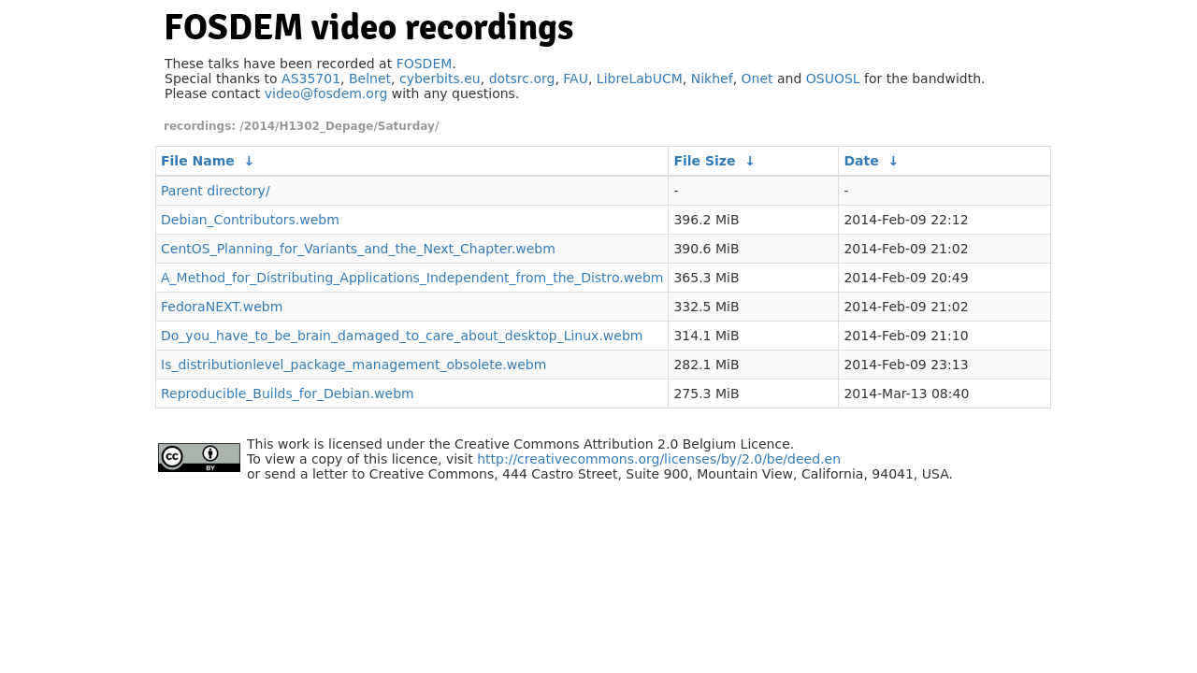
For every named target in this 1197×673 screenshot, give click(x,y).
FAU (575, 78)
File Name (198, 160)
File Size (704, 160)
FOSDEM (425, 63)
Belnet (370, 78)
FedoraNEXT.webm (221, 306)
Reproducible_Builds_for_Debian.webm (287, 393)
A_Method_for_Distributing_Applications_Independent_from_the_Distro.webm (412, 277)
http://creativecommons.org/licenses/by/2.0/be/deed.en (659, 458)
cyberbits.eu (440, 78)
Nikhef (712, 78)
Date (861, 160)
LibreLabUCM (640, 78)
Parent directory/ (215, 190)
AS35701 (310, 78)
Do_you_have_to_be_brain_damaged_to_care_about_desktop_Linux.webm (401, 335)
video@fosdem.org (326, 93)
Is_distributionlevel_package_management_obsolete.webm (353, 364)
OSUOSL (833, 78)
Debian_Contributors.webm (250, 219)
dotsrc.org (522, 78)
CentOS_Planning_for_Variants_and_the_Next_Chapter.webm (358, 248)
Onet (757, 78)
